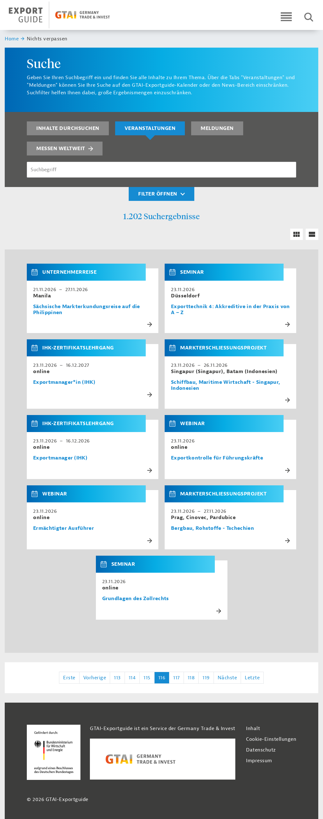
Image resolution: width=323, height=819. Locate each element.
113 (117, 678)
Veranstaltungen (150, 128)
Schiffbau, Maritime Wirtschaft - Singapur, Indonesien (225, 385)
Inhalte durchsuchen (67, 128)
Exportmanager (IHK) (60, 458)
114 (132, 678)
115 (147, 678)
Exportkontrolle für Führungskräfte (217, 458)
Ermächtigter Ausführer (63, 528)
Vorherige (94, 678)
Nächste (227, 678)
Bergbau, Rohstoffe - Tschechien (212, 528)
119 (206, 678)
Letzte (252, 678)
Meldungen (217, 128)
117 (176, 678)
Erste (69, 678)
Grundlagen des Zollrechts (135, 599)
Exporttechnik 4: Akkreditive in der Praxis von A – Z (230, 310)
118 (191, 678)
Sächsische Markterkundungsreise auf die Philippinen (86, 310)
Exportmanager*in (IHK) (64, 382)
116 (162, 678)
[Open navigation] (286, 16)
